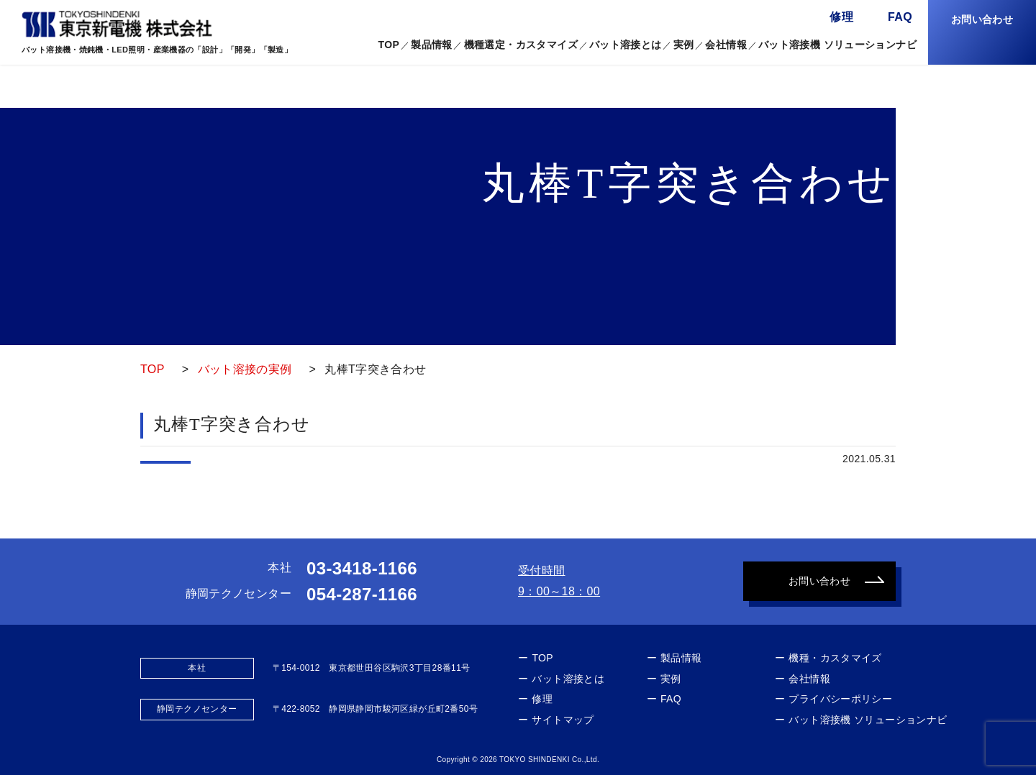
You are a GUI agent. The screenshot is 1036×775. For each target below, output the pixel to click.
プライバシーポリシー (840, 699)
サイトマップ (563, 719)
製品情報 (681, 658)
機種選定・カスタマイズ (521, 44)
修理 (841, 17)
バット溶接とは (625, 44)
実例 (683, 44)
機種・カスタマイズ (835, 658)
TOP (388, 44)
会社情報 (726, 44)
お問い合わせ (982, 19)
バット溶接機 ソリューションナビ (837, 44)
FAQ (900, 17)
